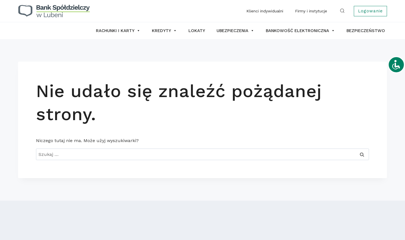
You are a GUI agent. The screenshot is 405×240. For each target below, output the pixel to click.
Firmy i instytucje (311, 11)
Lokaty (196, 30)
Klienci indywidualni (264, 11)
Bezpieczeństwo (365, 30)
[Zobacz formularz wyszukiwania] (343, 11)
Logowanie (370, 11)
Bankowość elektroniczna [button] (300, 31)
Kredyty (164, 31)
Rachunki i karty (118, 31)
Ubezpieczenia (235, 31)
